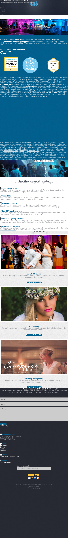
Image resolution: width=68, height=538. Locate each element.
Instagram (3, 450)
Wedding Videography (34, 379)
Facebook (3, 445)
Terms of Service (34, 488)
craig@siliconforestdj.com (9, 456)
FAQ (1, 12)
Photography (34, 326)
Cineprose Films (33, 151)
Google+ (3, 449)
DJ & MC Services (34, 274)
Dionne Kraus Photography (13, 151)
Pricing (2, 11)
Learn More (34, 282)
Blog (1, 14)
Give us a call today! (39, 96)
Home (2, 7)
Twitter (2, 447)
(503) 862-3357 (5, 462)
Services (3, 9)
